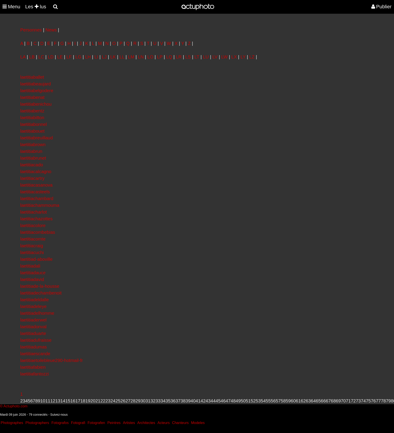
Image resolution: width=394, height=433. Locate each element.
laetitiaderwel (33, 319)
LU (206, 56)
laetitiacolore (32, 225)
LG (78, 56)
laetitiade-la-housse (39, 286)
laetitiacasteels (35, 191)
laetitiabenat (32, 97)
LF (69, 56)
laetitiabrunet (33, 158)
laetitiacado (31, 164)
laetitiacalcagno (35, 171)
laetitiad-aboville (36, 259)
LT (197, 56)
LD (51, 56)
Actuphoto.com (15, 406)
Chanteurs (180, 423)
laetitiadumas (33, 346)
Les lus (35, 6)
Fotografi (78, 423)
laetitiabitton (32, 117)
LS (188, 56)
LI (96, 56)
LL (122, 56)
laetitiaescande (35, 353)
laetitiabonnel (33, 124)
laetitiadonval (33, 326)
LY (243, 56)
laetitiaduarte (33, 333)
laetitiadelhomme (37, 313)
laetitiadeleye (33, 306)
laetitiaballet (32, 77)
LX (234, 56)
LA (22, 56)
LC (41, 56)
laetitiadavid (32, 279)
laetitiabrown (32, 144)
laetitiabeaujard (35, 83)
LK (113, 56)
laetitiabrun (31, 151)
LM (131, 56)
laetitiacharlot (33, 212)
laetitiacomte (32, 239)
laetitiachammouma (39, 205)
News (51, 29)
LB (32, 56)
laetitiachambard (36, 198)
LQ (169, 56)
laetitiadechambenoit (40, 292)
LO (150, 56)
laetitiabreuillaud (36, 137)
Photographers (37, 423)
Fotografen (96, 423)
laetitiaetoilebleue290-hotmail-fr (51, 360)
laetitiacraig (31, 245)
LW (224, 56)
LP (160, 56)
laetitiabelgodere (36, 90)
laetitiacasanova (36, 185)
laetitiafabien (32, 367)
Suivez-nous (59, 414)
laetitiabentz (32, 110)
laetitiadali (30, 265)
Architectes (146, 423)
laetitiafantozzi (34, 373)
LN (141, 56)
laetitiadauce (32, 272)
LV (214, 56)
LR (179, 56)
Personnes (31, 29)
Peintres (114, 423)
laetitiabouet (32, 131)
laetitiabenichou (36, 104)
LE (60, 56)
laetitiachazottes (36, 218)
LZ (251, 56)
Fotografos (60, 423)
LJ (104, 56)
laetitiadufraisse (36, 340)
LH (88, 56)
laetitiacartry (32, 178)
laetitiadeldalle (34, 299)
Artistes (129, 423)
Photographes (12, 423)
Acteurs (163, 423)
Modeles (197, 423)
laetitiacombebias (37, 232)
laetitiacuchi (32, 252)
